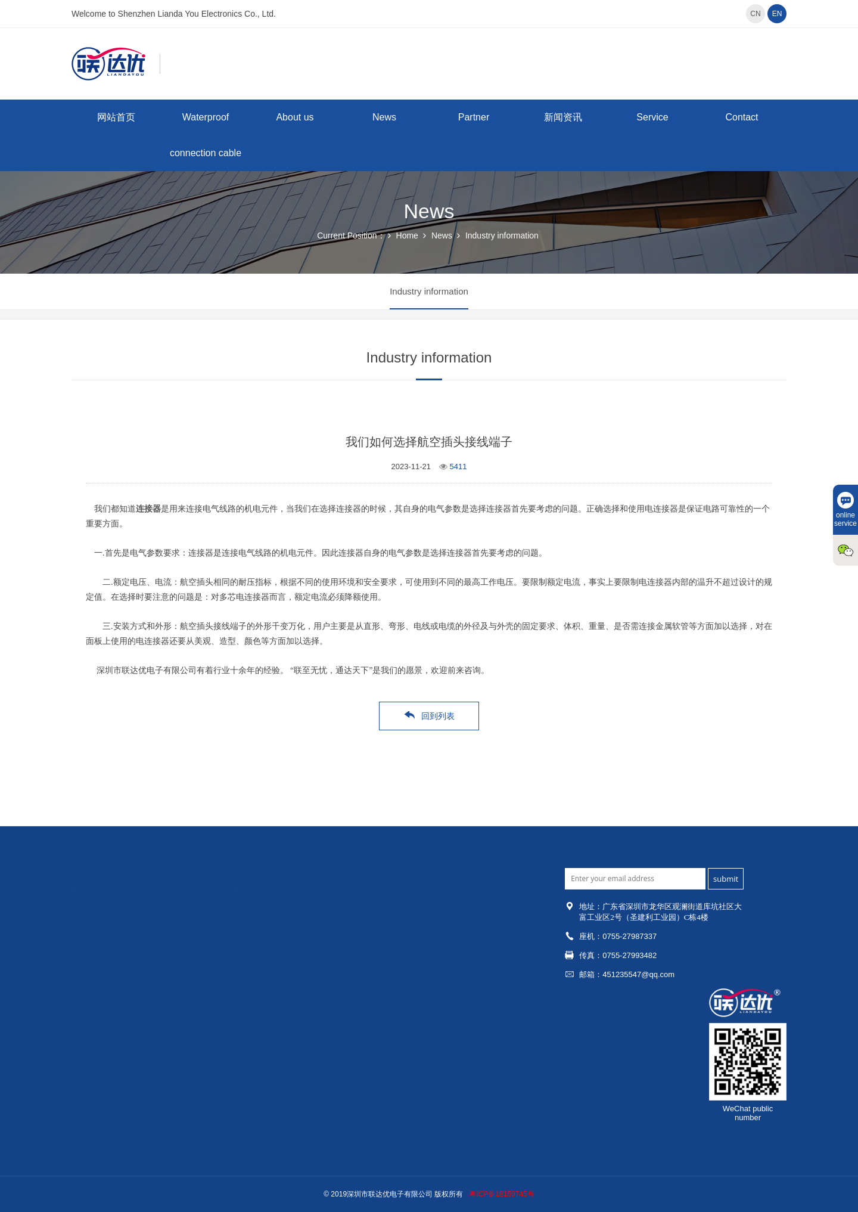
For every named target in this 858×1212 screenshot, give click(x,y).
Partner (473, 117)
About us (294, 117)
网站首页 (116, 117)
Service (652, 117)
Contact (741, 117)
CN (755, 14)
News (384, 117)
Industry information (502, 235)
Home (407, 235)
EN (777, 14)
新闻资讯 (563, 117)
